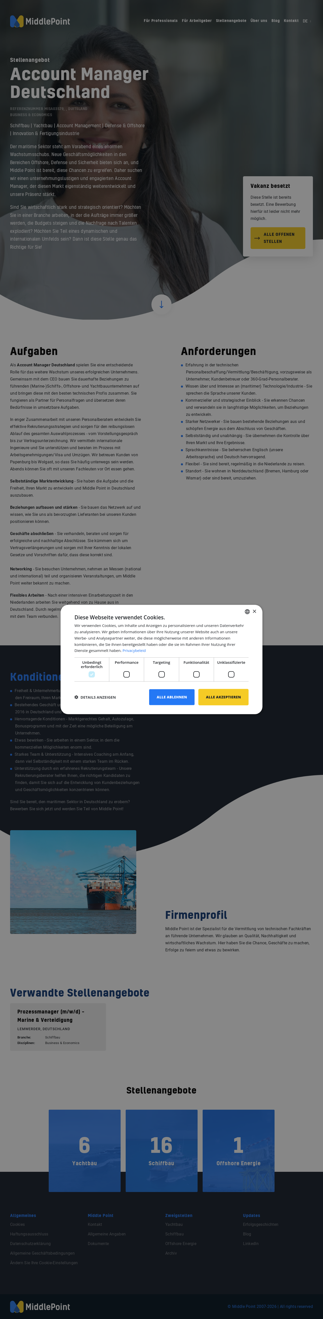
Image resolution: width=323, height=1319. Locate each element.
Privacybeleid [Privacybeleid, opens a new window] (134, 650)
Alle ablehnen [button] (172, 697)
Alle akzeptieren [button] (223, 697)
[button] (95, 697)
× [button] (254, 611)
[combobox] (247, 611)
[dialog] (161, 659)
